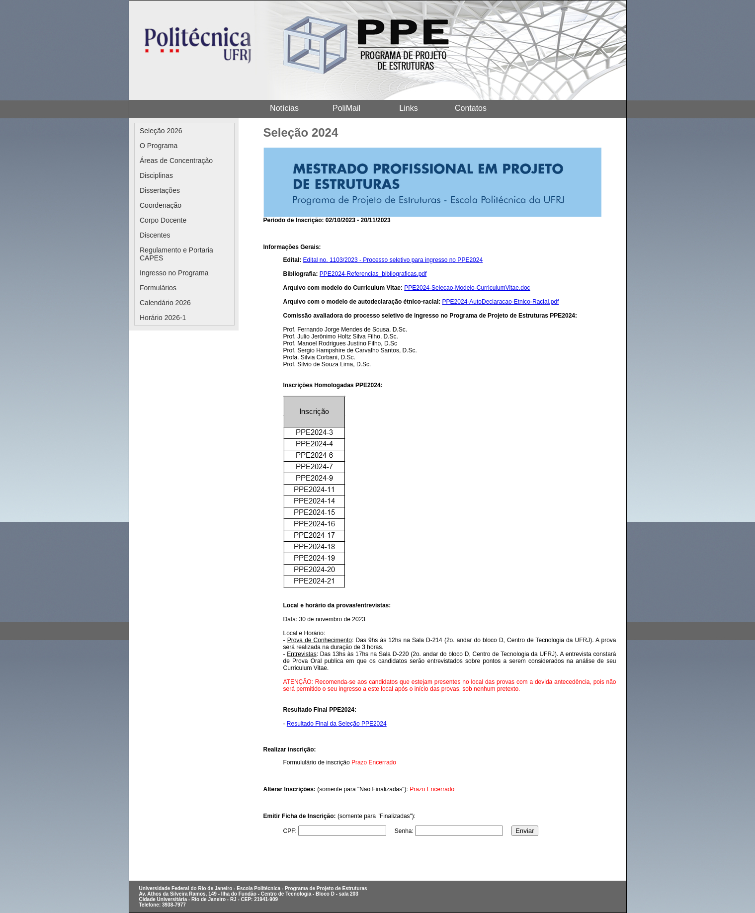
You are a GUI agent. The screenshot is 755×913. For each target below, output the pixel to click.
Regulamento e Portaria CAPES (176, 254)
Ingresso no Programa (174, 273)
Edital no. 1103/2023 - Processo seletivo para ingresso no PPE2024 (393, 259)
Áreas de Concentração (176, 161)
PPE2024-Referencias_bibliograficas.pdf (373, 273)
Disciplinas (156, 175)
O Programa (158, 146)
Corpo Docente (163, 220)
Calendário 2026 (165, 303)
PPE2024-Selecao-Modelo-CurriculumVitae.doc (467, 287)
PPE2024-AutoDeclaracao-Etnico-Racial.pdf (500, 301)
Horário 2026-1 (163, 318)
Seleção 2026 (161, 131)
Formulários (158, 288)
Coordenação (160, 205)
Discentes (155, 235)
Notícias (284, 108)
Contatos (471, 108)
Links (408, 108)
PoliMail (346, 108)
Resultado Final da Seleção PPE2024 (337, 723)
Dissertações (160, 190)
